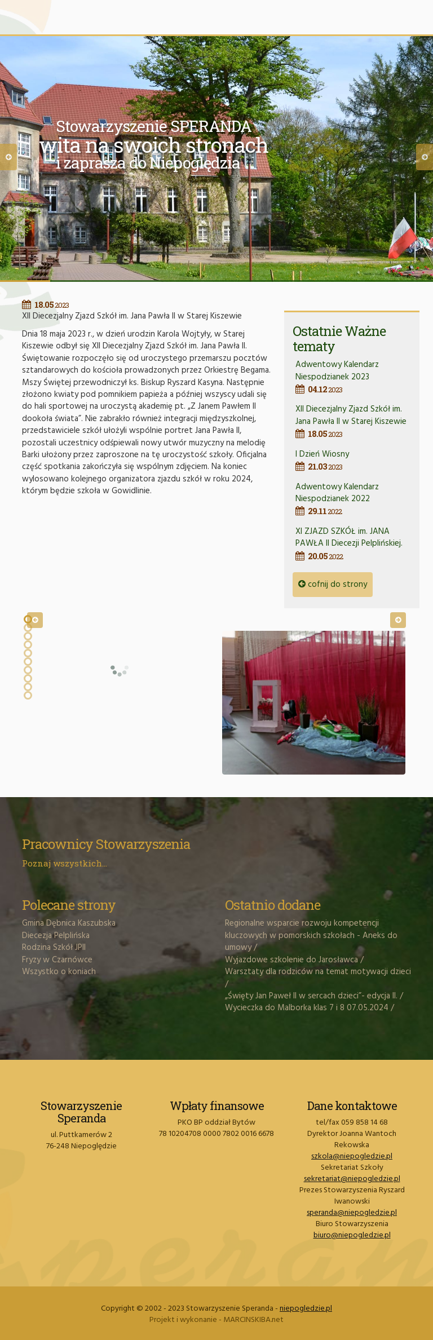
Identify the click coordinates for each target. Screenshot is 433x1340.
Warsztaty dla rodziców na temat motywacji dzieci (318, 972)
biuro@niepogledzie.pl (352, 1235)
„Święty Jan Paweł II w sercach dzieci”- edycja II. (311, 996)
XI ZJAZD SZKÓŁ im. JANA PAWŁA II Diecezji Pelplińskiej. (353, 543)
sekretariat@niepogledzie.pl (352, 1179)
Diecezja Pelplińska (56, 936)
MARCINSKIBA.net (253, 1320)
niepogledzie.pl (306, 1308)
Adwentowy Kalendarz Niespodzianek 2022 (353, 499)
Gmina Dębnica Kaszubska (69, 923)
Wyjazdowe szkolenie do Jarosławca (291, 960)
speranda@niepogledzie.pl (352, 1212)
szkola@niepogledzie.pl (351, 1156)
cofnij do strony (332, 584)
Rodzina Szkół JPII (54, 947)
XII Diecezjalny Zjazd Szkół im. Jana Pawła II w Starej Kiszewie (353, 421)
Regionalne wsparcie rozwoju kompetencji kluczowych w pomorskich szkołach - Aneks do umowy (311, 935)
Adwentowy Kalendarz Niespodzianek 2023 (353, 376)
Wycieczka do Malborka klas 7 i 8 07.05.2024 (306, 1008)
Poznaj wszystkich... (64, 863)
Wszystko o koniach (59, 972)
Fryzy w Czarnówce (57, 960)
